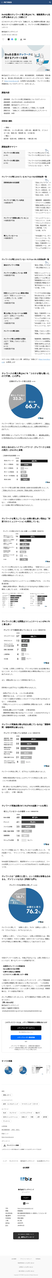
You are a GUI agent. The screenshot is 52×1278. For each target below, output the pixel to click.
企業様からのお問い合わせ (26, 1267)
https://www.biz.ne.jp (11, 81)
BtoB (4, 1113)
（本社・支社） (15, 1129)
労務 (32, 1117)
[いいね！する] (3, 39)
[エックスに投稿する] (8, 39)
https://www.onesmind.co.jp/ (25, 1208)
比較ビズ (24, 1117)
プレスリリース (13, 1161)
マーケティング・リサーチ (30, 1104)
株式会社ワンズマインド (27, 1161)
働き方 (38, 1113)
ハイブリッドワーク (26, 1113)
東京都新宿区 (6, 1129)
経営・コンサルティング (10, 1104)
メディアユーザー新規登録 (26, 1037)
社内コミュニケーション (10, 1117)
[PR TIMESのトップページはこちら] (8, 2)
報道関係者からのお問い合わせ (26, 1263)
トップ (5, 1161)
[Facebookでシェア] (12, 39)
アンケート (6, 1121)
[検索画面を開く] (50, 2)
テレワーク (13, 1113)
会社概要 (14, 1259)
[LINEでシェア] (15, 39)
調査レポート (7, 1095)
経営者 (45, 1117)
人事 (38, 1117)
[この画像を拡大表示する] (8, 1069)
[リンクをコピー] (24, 39)
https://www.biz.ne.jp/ (8, 1137)
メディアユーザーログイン (26, 1028)
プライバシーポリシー (26, 1259)
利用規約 (38, 1259)
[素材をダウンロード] (21, 39)
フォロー (26, 1198)
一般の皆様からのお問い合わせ (26, 1271)
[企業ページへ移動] (26, 1179)
